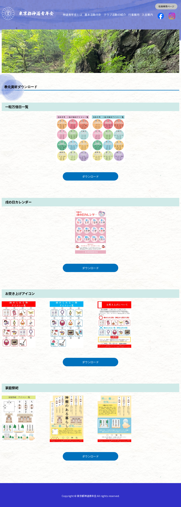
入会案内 (147, 14)
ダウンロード (90, 176)
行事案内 (133, 14)
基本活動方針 (93, 14)
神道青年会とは (72, 14)
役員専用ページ (166, 6)
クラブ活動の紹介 (115, 14)
